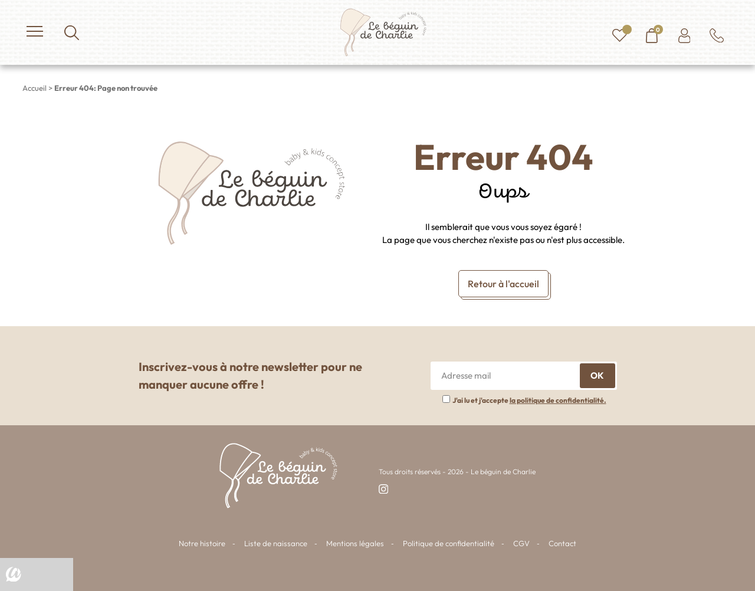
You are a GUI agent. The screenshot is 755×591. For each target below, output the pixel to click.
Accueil (34, 88)
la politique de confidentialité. (558, 400)
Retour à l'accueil (503, 284)
